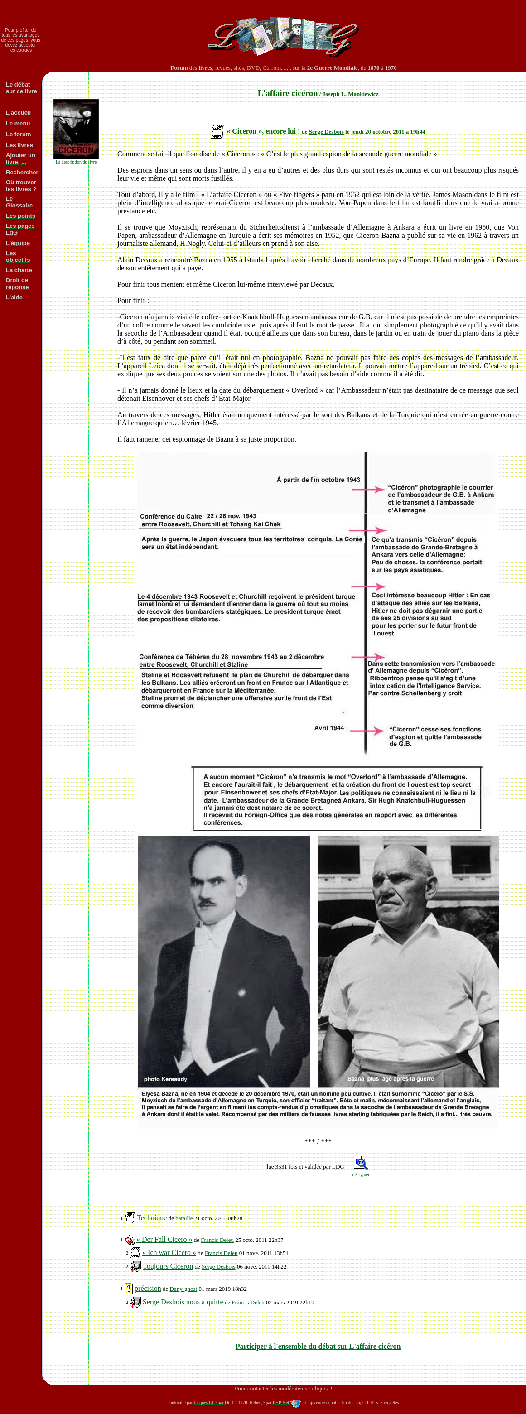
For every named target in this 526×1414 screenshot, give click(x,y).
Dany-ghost (183, 1288)
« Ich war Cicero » (169, 1252)
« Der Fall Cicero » (164, 1239)
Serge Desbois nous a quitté (183, 1302)
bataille (184, 1218)
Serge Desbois (326, 131)
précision (148, 1288)
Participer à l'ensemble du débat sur (318, 1346)
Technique (152, 1218)
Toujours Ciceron (168, 1266)
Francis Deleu (217, 1239)
